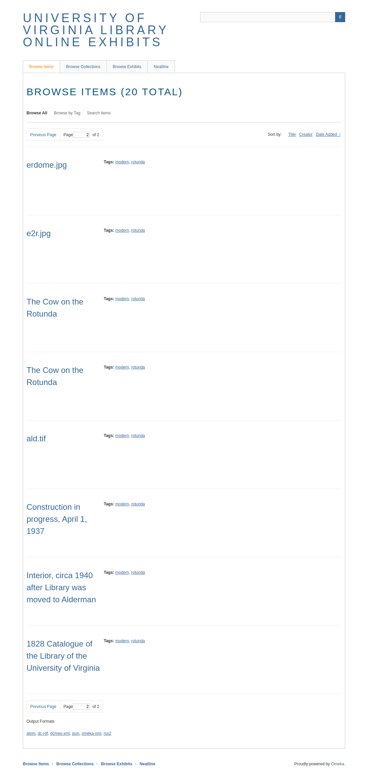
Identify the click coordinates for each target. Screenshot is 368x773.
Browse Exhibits (127, 66)
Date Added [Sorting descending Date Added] (327, 134)
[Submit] (340, 17)
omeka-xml (91, 733)
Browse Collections (83, 66)
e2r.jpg (39, 233)
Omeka (337, 764)
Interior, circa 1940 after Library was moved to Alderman (61, 587)
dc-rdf (43, 733)
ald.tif (36, 438)
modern (122, 162)
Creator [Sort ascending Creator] (306, 134)
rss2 (107, 733)
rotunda (138, 162)
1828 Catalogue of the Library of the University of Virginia (63, 655)
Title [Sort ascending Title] (292, 134)
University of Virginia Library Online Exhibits (96, 30)
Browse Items (41, 66)
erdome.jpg (47, 164)
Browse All (37, 113)
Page (76, 134)
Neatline (161, 66)
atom (31, 733)
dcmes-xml (60, 733)
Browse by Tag (67, 113)
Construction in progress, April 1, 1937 (57, 519)
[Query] (272, 17)
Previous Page (43, 134)
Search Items (99, 113)
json (75, 733)
